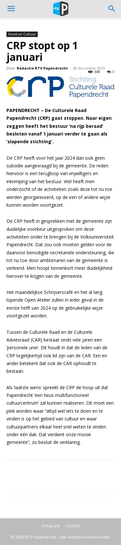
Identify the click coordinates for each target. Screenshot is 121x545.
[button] (112, 8)
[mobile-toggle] (11, 8)
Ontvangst (50, 526)
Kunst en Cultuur (22, 34)
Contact (73, 526)
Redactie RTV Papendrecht (42, 68)
